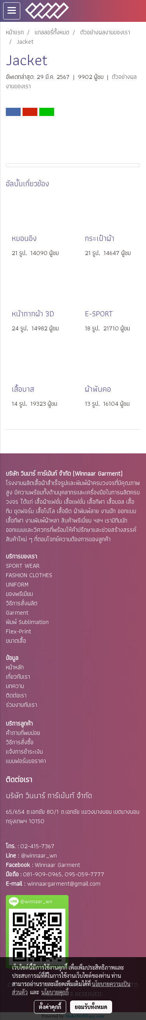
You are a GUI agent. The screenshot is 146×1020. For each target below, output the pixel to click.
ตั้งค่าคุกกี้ (50, 1006)
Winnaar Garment (57, 865)
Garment (17, 612)
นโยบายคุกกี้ (55, 991)
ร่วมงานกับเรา (21, 705)
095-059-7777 (84, 874)
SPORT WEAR (23, 566)
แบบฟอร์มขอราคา (26, 761)
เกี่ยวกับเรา (18, 676)
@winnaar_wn (39, 855)
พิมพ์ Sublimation (27, 622)
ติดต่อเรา (16, 695)
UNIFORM (17, 584)
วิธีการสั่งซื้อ (19, 742)
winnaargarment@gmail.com (63, 883)
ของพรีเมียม (19, 594)
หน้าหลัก (15, 667)
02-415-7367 (37, 846)
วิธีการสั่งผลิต (21, 603)
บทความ (15, 686)
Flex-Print (18, 631)
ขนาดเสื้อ (16, 641)
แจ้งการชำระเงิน (24, 751)
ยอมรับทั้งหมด (91, 1006)
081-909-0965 (42, 874)
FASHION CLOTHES (29, 575)
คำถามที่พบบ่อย (23, 733)
